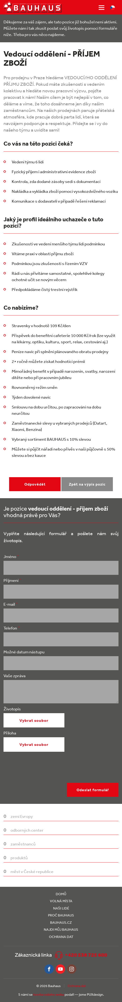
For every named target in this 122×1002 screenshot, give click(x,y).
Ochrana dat (61, 936)
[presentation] (39, 774)
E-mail (9, 604)
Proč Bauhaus (61, 915)
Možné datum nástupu (24, 651)
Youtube (60, 969)
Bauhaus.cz (61, 922)
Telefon (10, 627)
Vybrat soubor (33, 720)
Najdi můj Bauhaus (61, 929)
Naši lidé (61, 908)
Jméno (10, 556)
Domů (61, 894)
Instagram (71, 969)
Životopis (12, 708)
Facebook (49, 969)
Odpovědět (35, 484)
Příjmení (11, 580)
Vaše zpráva (15, 675)
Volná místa (61, 901)
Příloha (10, 732)
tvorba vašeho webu (48, 994)
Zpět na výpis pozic (87, 484)
